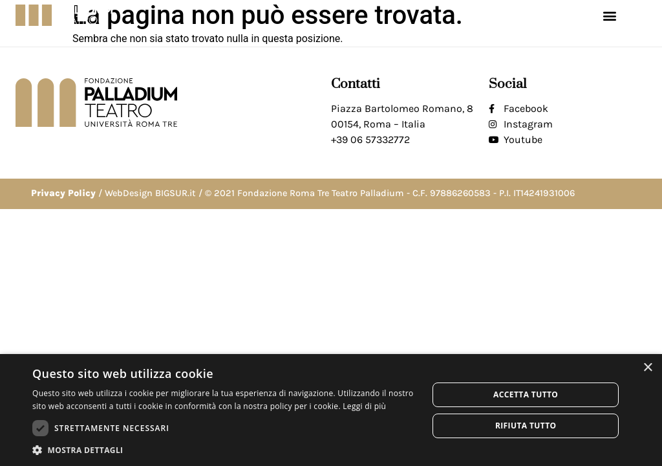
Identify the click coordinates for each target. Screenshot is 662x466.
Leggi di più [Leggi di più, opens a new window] (364, 406)
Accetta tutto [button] (525, 394)
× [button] (647, 368)
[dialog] (331, 410)
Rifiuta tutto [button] (526, 425)
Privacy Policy (63, 193)
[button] (609, 15)
